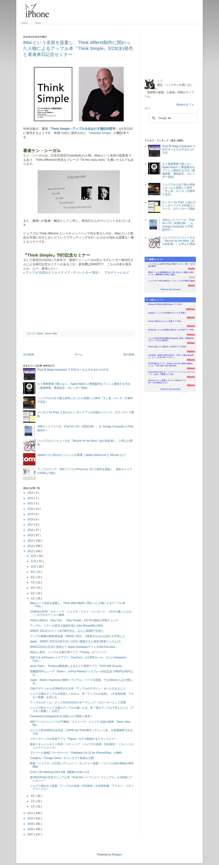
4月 (33, 598)
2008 (30, 829)
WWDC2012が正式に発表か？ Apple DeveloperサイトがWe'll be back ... (74, 646)
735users (191, 343)
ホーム (79, 354)
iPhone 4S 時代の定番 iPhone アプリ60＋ (165, 304)
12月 (34, 555)
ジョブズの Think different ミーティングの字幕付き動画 (171, 281)
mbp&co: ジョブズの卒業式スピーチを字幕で (167, 313)
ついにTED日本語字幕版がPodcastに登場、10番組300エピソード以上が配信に (171, 339)
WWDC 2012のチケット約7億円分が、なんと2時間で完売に (67, 630)
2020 (30, 508)
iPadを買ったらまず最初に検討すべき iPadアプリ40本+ (171, 331)
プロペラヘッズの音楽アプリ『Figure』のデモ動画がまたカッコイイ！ (73, 738)
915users (191, 326)
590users (191, 360)
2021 (30, 503)
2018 (30, 519)
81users (191, 285)
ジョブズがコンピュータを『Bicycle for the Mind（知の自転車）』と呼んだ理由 (178, 240)
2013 (30, 546)
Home (24, 23)
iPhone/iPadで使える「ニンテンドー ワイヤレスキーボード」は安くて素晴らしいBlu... (171, 373)
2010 (30, 818)
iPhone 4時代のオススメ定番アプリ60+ (164, 321)
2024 (30, 492)
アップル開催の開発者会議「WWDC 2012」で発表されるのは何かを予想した (77, 636)
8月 (33, 577)
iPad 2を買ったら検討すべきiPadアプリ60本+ (167, 347)
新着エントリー (155, 259)
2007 (30, 834)
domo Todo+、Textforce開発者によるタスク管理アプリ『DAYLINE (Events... (77, 666)
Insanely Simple (100, 133)
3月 (33, 795)
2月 (33, 801)
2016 (30, 529)
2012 (30, 551)
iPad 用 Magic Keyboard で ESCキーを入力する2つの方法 (72, 369)
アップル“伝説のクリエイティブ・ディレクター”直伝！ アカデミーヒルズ (77, 272)
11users (191, 268)
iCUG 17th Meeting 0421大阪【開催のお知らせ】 (60, 772)
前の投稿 (128, 354)
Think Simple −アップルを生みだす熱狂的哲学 (83, 128)
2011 (30, 813)
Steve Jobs (51, 333)
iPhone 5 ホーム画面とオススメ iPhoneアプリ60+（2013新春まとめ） (167, 381)
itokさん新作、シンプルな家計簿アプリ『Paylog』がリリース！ (69, 652)
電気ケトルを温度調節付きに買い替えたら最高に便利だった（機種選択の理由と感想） (170, 273)
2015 (30, 535)
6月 (33, 587)
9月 (33, 571)
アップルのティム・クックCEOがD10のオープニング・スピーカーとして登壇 (78, 702)
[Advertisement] (124, 12)
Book (40, 333)
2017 (30, 524)
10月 (34, 566)
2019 (30, 514)
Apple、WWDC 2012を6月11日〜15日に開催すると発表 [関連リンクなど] (75, 641)
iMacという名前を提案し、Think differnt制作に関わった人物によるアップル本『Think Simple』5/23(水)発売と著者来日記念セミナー (78, 48)
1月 (33, 806)
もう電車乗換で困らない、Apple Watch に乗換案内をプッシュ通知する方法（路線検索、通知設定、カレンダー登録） (178, 170)
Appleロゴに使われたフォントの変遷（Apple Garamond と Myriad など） (82, 454)
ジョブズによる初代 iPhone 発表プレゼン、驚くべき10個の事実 (171, 265)
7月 (33, 582)
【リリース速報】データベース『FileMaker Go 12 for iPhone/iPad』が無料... (77, 752)
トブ (160, 80)
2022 (30, 498)
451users (191, 377)
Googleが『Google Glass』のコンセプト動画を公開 (62, 758)
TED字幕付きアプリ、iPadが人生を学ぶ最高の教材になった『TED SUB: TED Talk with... (170, 364)
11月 (34, 561)
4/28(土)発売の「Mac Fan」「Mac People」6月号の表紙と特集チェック (74, 620)
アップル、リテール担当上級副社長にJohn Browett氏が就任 (66, 625)
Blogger (116, 854)
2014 (30, 540)
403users (191, 385)
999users (191, 317)
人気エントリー (155, 300)
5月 (33, 593)
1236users (190, 309)
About (38, 23)
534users (191, 368)
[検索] (173, 118)
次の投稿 (28, 354)
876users (191, 334)
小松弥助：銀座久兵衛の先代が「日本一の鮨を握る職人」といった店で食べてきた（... (170, 356)
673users (191, 351)
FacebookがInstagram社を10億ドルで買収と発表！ (61, 716)
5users (192, 277)
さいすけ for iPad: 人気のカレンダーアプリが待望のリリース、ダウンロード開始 (179, 205)
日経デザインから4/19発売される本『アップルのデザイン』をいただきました (78, 688)
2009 (30, 823)
